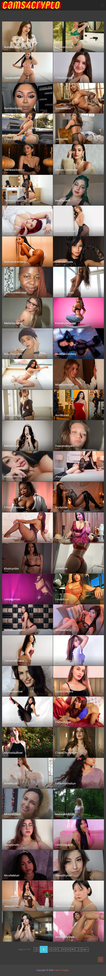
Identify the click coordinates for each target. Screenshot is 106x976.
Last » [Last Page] (85, 949)
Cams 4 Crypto (61, 970)
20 (68, 949)
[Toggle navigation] (102, 5)
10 (64, 949)
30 (72, 949)
